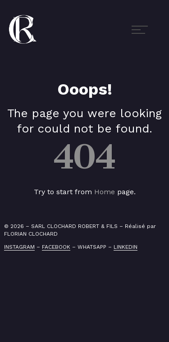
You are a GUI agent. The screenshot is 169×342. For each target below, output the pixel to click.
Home (104, 191)
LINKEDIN (125, 247)
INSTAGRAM (19, 247)
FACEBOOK (56, 247)
